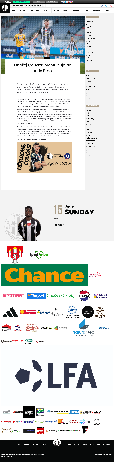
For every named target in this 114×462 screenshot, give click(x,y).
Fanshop (108, 10)
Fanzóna (96, 10)
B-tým (56, 10)
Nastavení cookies (7, 456)
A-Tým (44, 444)
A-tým (46, 10)
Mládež (77, 444)
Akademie (76, 10)
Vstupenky (35, 10)
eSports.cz (37, 454)
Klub (13, 10)
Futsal (84, 444)
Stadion (23, 10)
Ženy (65, 10)
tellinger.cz (109, 454)
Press (86, 10)
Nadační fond (95, 444)
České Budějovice (27, 5)
